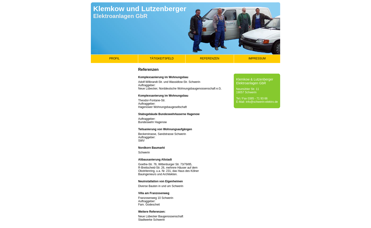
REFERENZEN (209, 58)
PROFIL (114, 58)
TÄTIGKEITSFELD (162, 58)
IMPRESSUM (257, 58)
